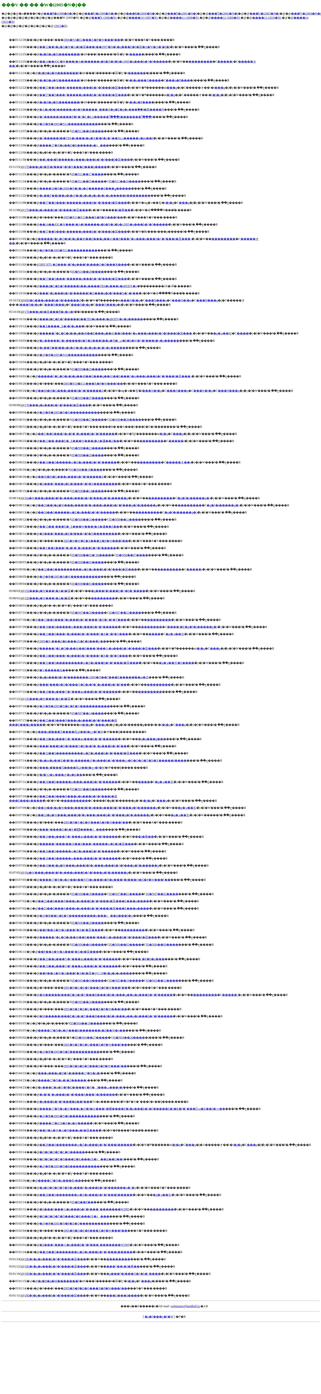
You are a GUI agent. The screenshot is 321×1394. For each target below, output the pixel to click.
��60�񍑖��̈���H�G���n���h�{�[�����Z (52, 300)
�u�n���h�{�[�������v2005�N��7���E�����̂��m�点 (94, 677)
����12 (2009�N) (226, 17)
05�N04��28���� (129, 1037)
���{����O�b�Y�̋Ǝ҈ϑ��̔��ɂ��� (72, 829)
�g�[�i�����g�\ (193, 498)
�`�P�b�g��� (151, 959)
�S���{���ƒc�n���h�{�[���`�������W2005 (84, 1209)
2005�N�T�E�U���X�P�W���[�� (95, 1009)
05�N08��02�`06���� (91, 555)
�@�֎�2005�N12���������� (68, 124)
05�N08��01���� (88, 583)
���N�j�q (130, 300)
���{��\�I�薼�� (123, 1266)
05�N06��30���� (88, 894)
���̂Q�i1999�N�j (99, 13)
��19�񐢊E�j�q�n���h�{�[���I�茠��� (55, 1259)
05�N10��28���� (88, 271)
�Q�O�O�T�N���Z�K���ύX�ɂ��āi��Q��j (81, 1159)
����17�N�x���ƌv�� (59, 1180)
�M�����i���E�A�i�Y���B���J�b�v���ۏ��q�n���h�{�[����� (106, 994)
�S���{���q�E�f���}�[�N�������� (78, 483)
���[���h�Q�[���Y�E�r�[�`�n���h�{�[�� (83, 684)
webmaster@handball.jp (186, 1306)
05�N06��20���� (88, 922)
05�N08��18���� (86, 469)
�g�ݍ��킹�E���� (176, 662)
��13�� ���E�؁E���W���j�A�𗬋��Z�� (79, 441)
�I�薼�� (122, 210)
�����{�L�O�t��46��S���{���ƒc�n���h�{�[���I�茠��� (98, 648)
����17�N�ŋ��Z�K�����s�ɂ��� (74, 145)
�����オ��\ (178, 462)
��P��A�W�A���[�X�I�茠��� (69, 930)
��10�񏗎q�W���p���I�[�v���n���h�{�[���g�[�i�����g (76, 498)
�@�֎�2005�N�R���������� (69, 1166)
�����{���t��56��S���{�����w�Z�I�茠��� (86, 844)
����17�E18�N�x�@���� (64, 1123)
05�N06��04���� (88, 944)
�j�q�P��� (140, 102)
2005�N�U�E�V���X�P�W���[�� (96, 987)
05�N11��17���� (88, 174)
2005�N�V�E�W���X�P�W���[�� (96, 822)
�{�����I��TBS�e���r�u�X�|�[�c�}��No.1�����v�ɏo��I (96, 138)
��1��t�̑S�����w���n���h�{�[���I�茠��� (84, 159)
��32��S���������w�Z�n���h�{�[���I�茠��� (87, 569)
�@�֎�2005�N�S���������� (69, 1116)
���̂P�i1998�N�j (58, 13)
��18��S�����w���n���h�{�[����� (78, 626)
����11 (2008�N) (185, 17)
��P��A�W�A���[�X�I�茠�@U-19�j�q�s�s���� (85, 973)
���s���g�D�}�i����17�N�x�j (69, 1073)
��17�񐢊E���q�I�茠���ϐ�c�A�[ (49, 311)
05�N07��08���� (88, 789)
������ (137, 73)
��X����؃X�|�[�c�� (60, 326)
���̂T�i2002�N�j (223, 13)
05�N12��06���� (88, 131)
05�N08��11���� (125, 519)
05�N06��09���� (162, 944)
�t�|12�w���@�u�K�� (60, 774)
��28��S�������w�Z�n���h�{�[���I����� (86, 1144)
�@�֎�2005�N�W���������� (69, 576)
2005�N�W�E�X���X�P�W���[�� (95, 540)
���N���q (156, 300)
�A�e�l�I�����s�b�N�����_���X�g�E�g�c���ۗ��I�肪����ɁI (101, 109)
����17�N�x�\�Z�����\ (62, 1080)
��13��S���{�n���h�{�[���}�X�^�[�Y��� (82, 619)
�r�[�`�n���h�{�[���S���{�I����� (77, 1094)
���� (135, 54)
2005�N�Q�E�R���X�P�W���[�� (95, 1230)
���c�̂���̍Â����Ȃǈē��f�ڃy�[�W (70, 731)
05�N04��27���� (92, 1037)
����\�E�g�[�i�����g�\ (192, 626)
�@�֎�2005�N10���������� (68, 355)
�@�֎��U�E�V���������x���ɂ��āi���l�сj (86, 915)
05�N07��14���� (88, 713)
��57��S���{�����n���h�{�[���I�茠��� (83, 87)
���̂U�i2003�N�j (265, 13)
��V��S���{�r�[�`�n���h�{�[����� (76, 433)
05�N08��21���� (88, 448)
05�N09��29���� (88, 369)
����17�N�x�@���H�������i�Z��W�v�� (81, 1030)
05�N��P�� (83, 1202)
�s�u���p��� (152, 739)
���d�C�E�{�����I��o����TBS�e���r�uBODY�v (88, 286)
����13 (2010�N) (267, 17)
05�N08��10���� (88, 519)
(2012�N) (60, 26)
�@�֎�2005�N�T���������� (69, 1051)
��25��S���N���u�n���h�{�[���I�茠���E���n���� (93, 901)
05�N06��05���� (125, 944)
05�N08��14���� (88, 491)
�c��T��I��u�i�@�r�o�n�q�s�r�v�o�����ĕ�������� (95, 195)
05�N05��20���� (88, 1002)
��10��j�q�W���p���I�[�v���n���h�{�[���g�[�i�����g (97, 505)
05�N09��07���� (88, 398)
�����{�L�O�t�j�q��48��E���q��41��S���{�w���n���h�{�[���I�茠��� (114, 238)
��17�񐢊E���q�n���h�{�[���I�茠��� (56, 210)
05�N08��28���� (125, 419)
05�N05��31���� (162, 980)
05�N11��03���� (88, 181)
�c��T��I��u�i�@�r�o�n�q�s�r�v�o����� (82, 347)
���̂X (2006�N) (104, 17)
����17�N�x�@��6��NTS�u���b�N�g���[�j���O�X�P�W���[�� (104, 879)
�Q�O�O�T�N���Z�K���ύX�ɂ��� (74, 1216)
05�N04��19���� (86, 1023)
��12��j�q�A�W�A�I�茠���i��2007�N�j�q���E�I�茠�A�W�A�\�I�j (104, 47)
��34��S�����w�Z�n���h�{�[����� (77, 462)
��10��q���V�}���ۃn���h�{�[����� (78, 691)
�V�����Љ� (52, 670)
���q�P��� (178, 80)
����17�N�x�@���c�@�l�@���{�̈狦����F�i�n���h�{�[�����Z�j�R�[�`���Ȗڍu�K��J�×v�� (132, 1108)
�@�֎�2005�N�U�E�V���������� (74, 706)
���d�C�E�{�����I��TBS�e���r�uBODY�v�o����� (91, 319)
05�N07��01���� (125, 894)
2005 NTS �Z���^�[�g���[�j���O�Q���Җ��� (83, 264)
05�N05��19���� (125, 980)
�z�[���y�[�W (159, 1316)
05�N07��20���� (88, 612)
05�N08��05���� (88, 562)
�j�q (170, 95)
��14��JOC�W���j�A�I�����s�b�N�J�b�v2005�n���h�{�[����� (103, 61)
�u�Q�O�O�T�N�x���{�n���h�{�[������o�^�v (87, 1187)
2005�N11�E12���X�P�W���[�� (93, 217)
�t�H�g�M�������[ (60, 54)
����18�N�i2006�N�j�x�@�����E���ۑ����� (85, 188)
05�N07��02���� (162, 894)
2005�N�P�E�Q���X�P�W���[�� (95, 1288)
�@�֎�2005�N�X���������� (69, 412)
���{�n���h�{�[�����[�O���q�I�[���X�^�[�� (89, 293)
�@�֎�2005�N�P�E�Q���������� (74, 1223)
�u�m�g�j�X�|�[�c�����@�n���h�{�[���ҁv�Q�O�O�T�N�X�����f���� (113, 760)
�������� (200, 61)
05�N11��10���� (125, 181)
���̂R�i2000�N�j (141, 13)
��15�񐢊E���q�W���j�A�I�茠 (47, 591)
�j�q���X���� (145, 80)
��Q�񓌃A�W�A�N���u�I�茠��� (68, 1130)
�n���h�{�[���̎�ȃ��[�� (64, 1101)
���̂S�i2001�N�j (182, 13)
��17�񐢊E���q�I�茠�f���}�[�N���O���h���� (65, 167)
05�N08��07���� (132, 555)
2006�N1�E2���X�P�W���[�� (92, 39)
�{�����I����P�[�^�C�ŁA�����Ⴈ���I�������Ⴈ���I (95, 116)
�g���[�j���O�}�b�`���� (118, 591)
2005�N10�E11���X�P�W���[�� (93, 383)
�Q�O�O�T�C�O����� (62, 1152)
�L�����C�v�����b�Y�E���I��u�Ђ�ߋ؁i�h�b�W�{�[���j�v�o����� (109, 340)
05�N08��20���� (88, 455)
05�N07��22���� (125, 612)
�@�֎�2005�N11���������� (68, 250)
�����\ (225, 61)
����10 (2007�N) (143, 17)
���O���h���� (123, 1295)
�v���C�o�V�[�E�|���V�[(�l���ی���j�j (80, 1087)
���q (171, 87)
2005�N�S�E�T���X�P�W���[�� (95, 1066)
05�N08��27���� (88, 419)
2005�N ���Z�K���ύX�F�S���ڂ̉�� (72, 641)
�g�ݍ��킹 (222, 333)
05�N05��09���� (88, 980)
